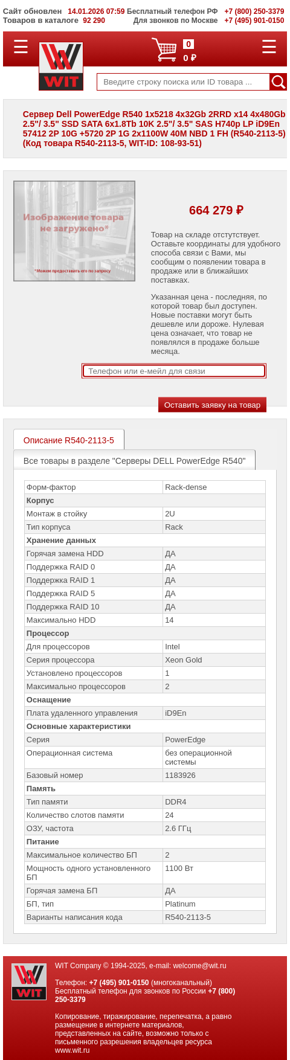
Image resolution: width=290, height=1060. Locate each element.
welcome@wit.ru (199, 966)
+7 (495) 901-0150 (119, 982)
